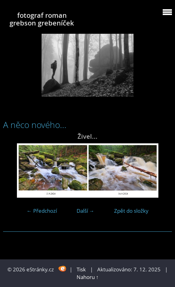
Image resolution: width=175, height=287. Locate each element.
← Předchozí (42, 210)
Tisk (81, 269)
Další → (85, 210)
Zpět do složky (131, 210)
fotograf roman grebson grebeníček (42, 19)
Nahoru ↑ (88, 277)
